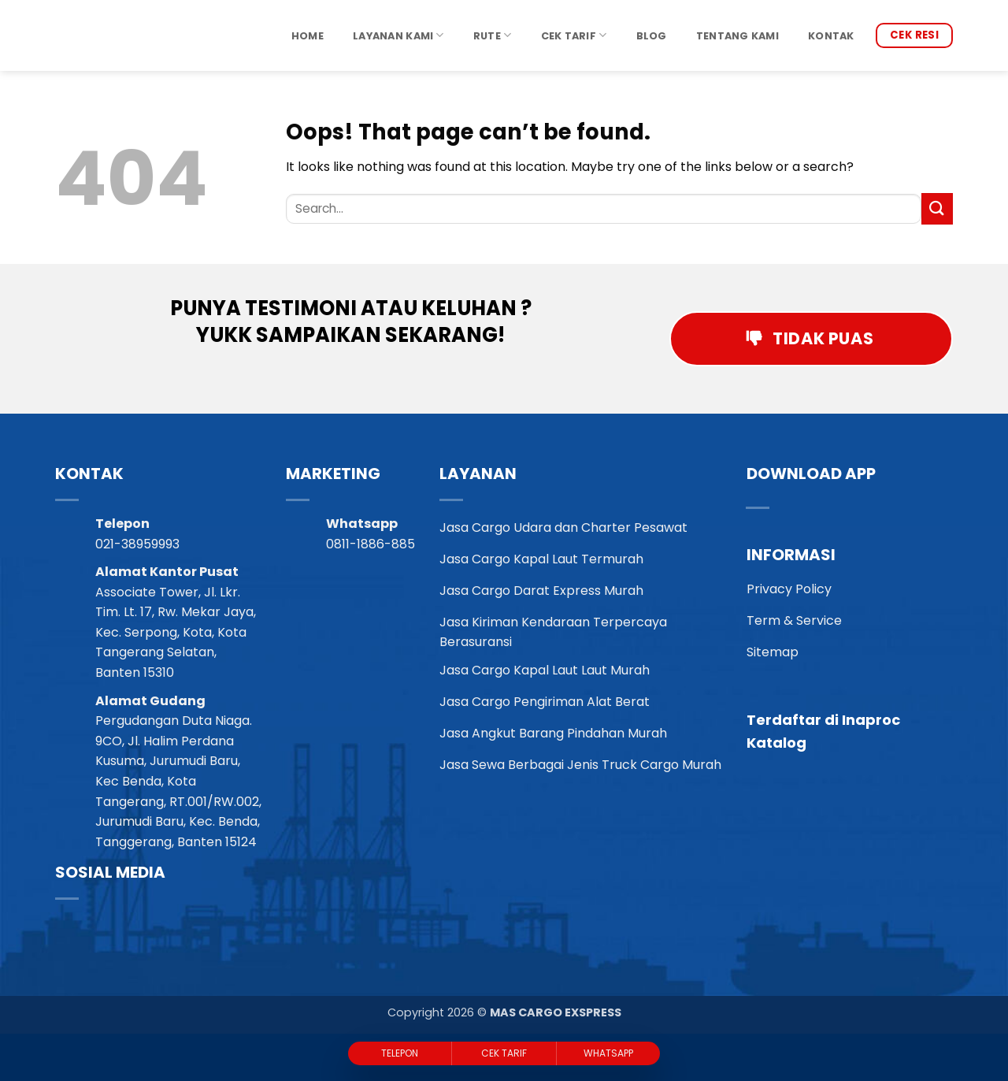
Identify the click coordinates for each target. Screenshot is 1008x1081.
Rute (492, 35)
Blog (651, 36)
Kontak (831, 36)
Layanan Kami (398, 35)
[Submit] (937, 208)
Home (307, 36)
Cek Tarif (574, 35)
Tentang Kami (737, 36)
